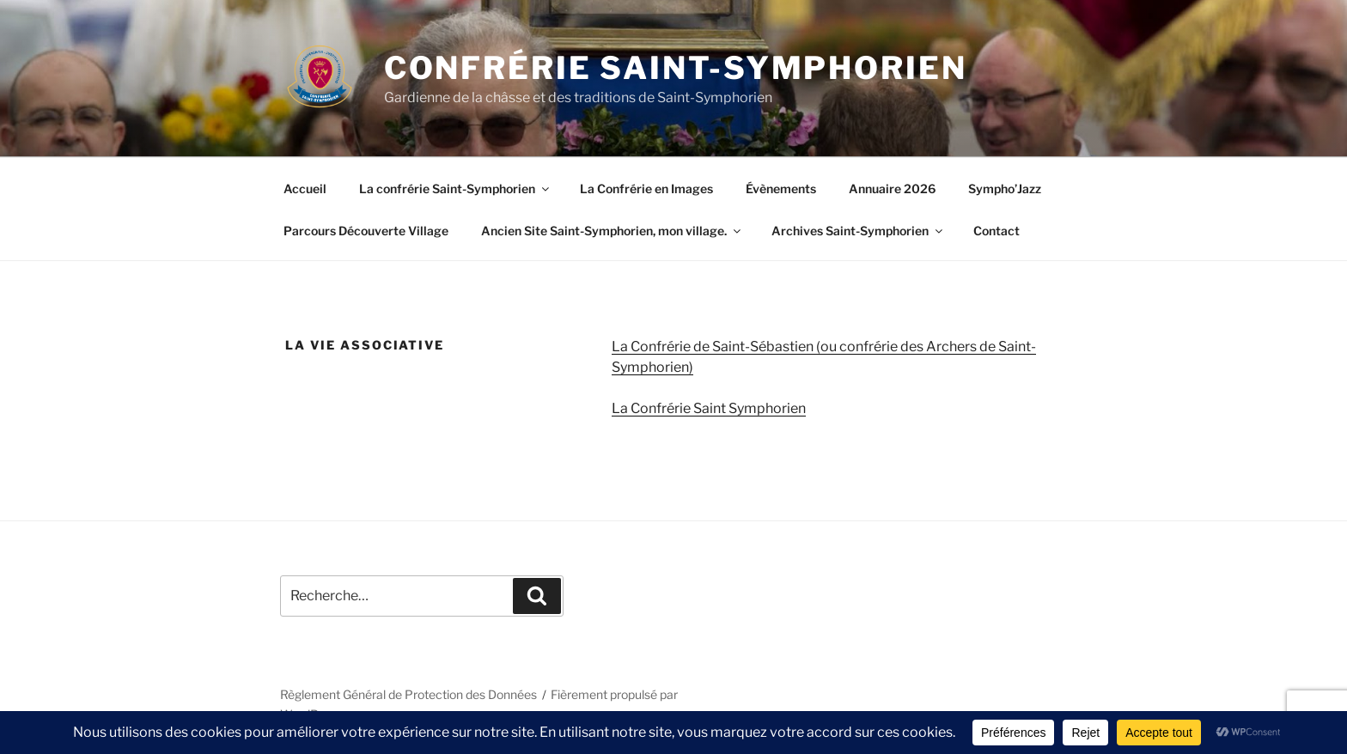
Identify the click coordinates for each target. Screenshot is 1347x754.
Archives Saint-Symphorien (858, 230)
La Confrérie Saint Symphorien (709, 408)
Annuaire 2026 (892, 188)
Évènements (781, 188)
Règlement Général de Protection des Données (408, 694)
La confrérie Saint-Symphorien (455, 188)
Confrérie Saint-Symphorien (675, 68)
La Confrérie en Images (646, 188)
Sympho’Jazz (1004, 188)
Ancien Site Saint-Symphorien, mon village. (612, 230)
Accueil (304, 188)
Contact (996, 230)
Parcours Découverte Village (365, 230)
